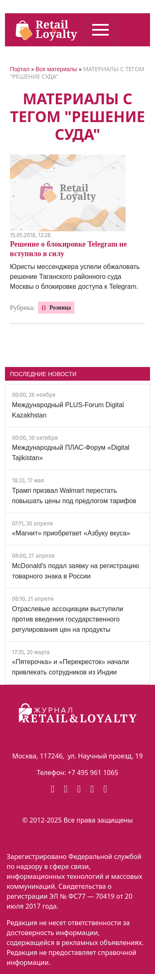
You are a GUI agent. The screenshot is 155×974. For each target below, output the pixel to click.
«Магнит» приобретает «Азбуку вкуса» (71, 533)
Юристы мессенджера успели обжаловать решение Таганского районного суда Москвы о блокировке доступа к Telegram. (75, 276)
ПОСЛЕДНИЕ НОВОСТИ (43, 374)
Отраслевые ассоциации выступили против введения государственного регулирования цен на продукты (67, 619)
